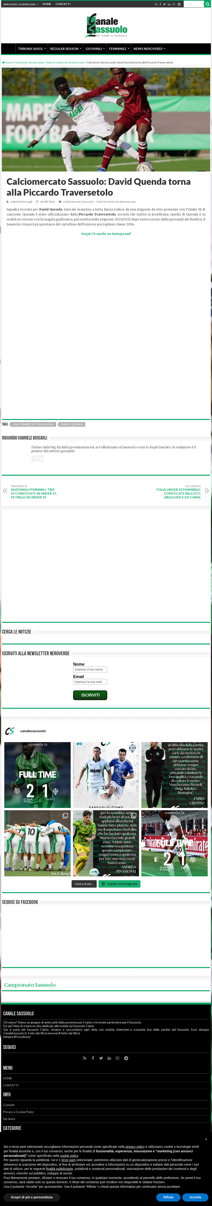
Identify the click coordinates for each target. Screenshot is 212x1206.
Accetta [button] (195, 1197)
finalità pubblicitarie (59, 1169)
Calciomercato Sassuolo (33, 424)
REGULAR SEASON (64, 49)
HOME (47, 4)
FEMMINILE (117, 49)
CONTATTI (62, 4)
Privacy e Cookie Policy (18, 1112)
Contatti (8, 1105)
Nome (78, 664)
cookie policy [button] (69, 1155)
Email (78, 677)
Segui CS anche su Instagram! (106, 234)
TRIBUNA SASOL (30, 49)
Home (7, 62)
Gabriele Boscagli (21, 201)
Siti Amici (9, 1119)
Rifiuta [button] (168, 1197)
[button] (206, 1139)
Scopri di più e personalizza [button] (32, 1197)
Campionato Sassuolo (30, 985)
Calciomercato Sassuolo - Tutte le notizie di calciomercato (49, 62)
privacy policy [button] (135, 1146)
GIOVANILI (94, 49)
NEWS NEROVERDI (148, 49)
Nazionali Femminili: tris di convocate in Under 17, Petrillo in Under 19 (34, 492)
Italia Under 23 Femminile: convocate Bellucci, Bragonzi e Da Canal (177, 492)
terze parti (68, 1160)
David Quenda (72, 424)
